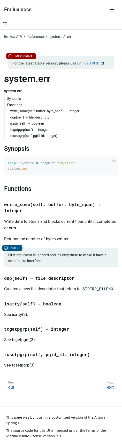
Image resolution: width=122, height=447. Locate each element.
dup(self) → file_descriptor (30, 117)
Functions (14, 105)
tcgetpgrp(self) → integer (29, 130)
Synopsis (14, 99)
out (11, 387)
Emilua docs (17, 9)
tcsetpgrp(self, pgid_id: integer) (33, 136)
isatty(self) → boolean (27, 123)
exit (110, 387)
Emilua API (13, 36)
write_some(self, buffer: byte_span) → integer (44, 111)
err (69, 36)
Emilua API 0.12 (90, 63)
